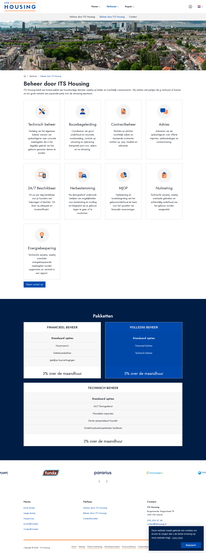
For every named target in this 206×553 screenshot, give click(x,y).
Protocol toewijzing (94, 546)
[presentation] (99, 481)
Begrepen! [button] (191, 545)
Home (74, 546)
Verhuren (113, 6)
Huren (96, 6)
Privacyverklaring (128, 546)
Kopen (130, 6)
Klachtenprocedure (112, 546)
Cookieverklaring (144, 546)
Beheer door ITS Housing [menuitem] (112, 16)
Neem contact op (34, 284)
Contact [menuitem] (133, 16)
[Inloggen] (190, 6)
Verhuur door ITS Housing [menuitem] (82, 16)
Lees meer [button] (177, 538)
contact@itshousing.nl (156, 524)
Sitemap (82, 546)
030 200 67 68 (154, 520)
